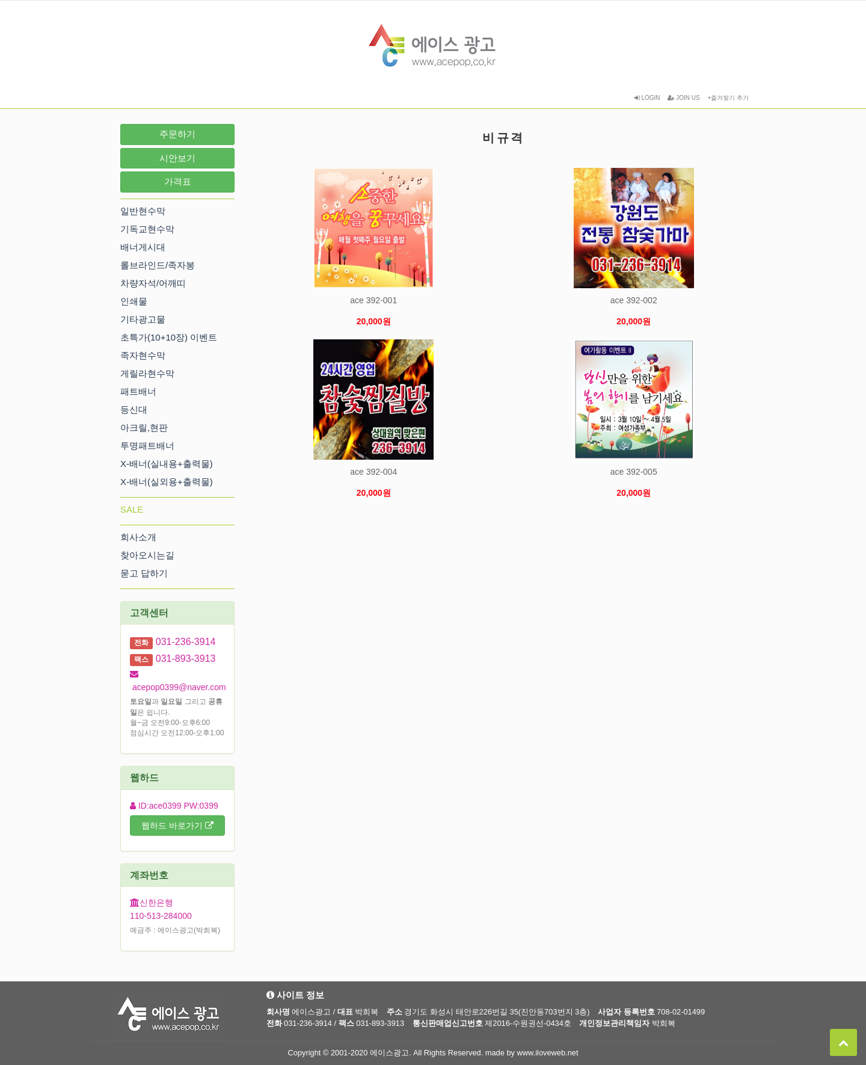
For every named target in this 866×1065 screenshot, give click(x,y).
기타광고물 (142, 319)
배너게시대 (142, 247)
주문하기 (177, 134)
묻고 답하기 (144, 573)
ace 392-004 (373, 472)
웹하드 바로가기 (177, 825)
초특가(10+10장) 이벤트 (168, 337)
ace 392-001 (373, 300)
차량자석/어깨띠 (153, 283)
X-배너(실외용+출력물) (166, 482)
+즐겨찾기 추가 (728, 97)
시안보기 (177, 158)
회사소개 (138, 537)
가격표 (177, 181)
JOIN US (683, 97)
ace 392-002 (633, 300)
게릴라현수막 (147, 373)
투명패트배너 (147, 445)
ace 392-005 (633, 472)
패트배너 (138, 391)
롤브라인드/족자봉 (157, 265)
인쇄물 (133, 301)
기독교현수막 (147, 229)
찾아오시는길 (147, 555)
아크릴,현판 (144, 427)
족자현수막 (142, 355)
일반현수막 (142, 211)
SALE (131, 509)
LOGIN (647, 97)
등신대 (133, 409)
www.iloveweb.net (548, 1052)
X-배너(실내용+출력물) (166, 463)
